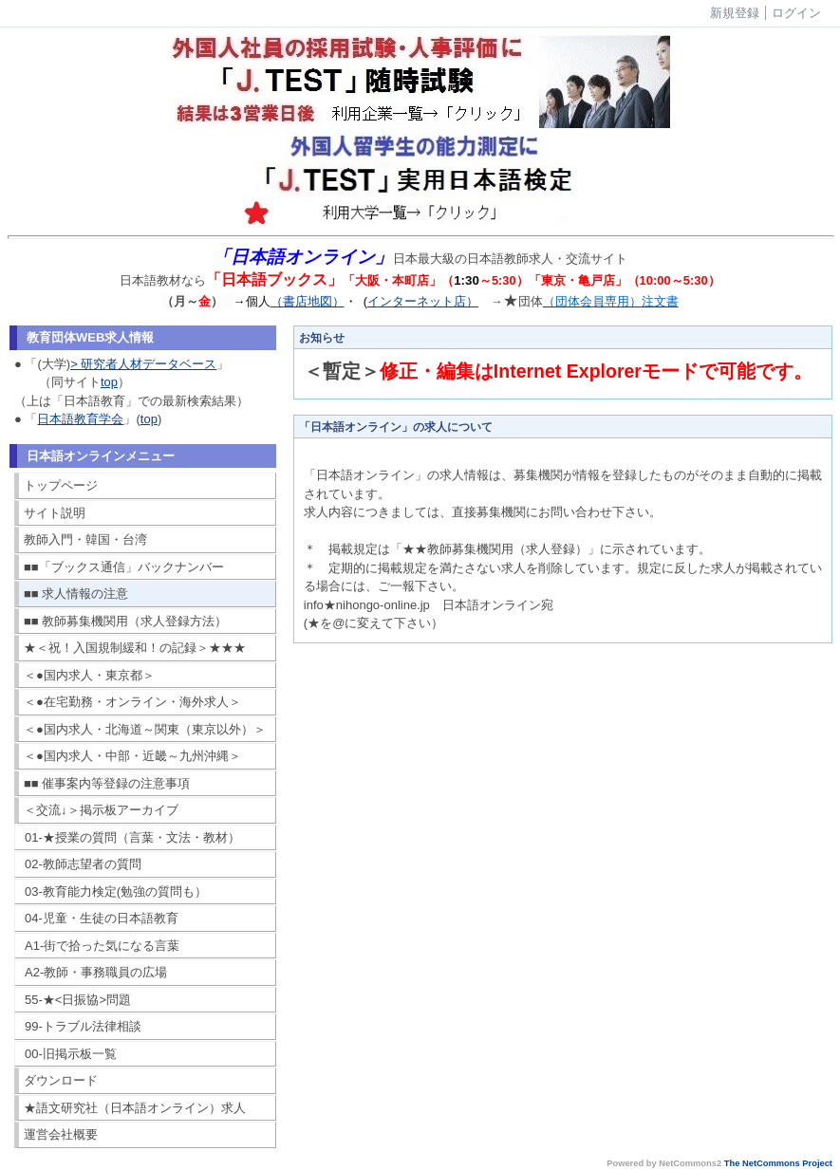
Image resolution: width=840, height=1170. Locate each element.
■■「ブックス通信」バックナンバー (124, 567)
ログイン (796, 13)
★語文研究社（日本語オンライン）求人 (135, 1108)
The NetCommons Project (778, 1163)
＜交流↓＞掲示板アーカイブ (101, 810)
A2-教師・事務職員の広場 (96, 972)
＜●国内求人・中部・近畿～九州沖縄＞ (132, 756)
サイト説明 (54, 513)
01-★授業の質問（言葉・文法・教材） (132, 837)
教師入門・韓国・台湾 (85, 539)
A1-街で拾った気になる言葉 (102, 945)
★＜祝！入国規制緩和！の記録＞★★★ (135, 648)
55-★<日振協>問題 (78, 1000)
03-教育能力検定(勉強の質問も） (116, 891)
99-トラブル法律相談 (83, 1026)
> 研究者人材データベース (143, 364)
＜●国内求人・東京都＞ (89, 675)
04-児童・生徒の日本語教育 (101, 918)
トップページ (61, 485)
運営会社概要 (61, 1134)
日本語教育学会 (80, 419)
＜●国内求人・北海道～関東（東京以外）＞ (145, 729)
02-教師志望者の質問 (83, 864)
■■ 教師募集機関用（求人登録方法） (125, 621)
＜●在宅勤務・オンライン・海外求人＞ (132, 702)
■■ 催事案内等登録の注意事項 (107, 783)
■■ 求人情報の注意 (76, 593)
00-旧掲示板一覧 (71, 1054)
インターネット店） (422, 301)
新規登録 (734, 13)
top (109, 382)
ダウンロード (61, 1080)
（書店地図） (308, 301)
